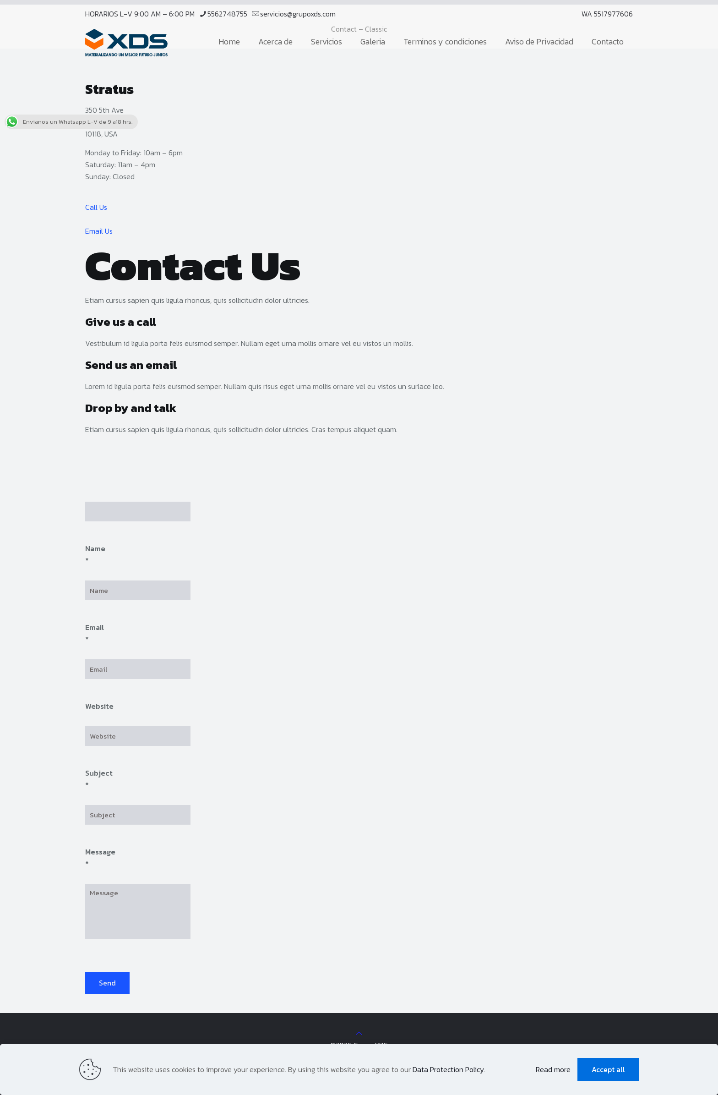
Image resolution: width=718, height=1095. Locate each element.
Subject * (99, 778)
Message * (100, 857)
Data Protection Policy (448, 1069)
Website (99, 706)
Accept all (608, 1069)
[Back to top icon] (359, 1033)
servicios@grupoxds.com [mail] (298, 13)
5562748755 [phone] (227, 13)
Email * (94, 633)
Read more (553, 1069)
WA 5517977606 (607, 13)
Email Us (99, 230)
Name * (95, 554)
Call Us (96, 207)
